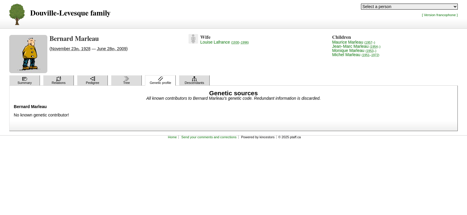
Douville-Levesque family (70, 13)
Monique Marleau (354, 50)
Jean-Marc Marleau (356, 46)
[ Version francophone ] (440, 15)
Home (172, 137)
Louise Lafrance (224, 42)
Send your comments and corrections (208, 137)
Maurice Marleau (353, 42)
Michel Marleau (355, 54)
